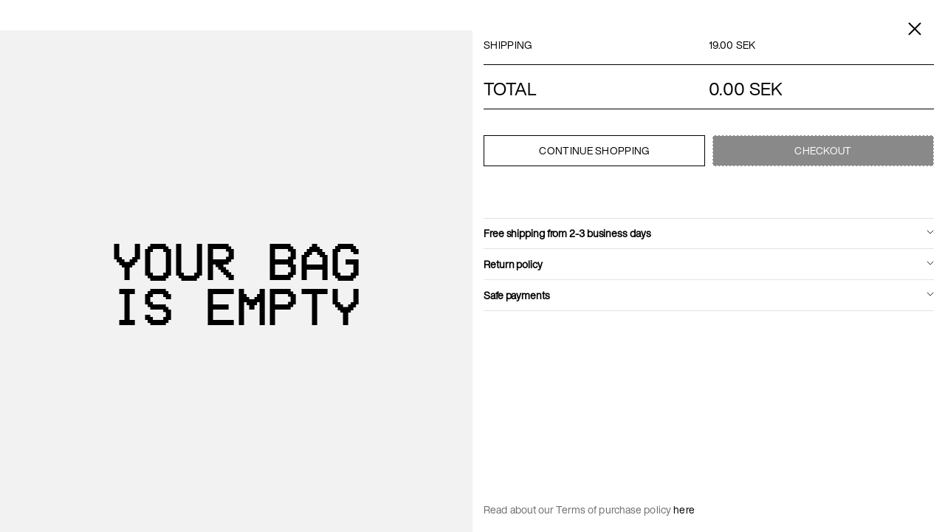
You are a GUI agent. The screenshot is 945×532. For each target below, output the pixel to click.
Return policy (513, 264)
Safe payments (517, 295)
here (684, 509)
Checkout (822, 150)
